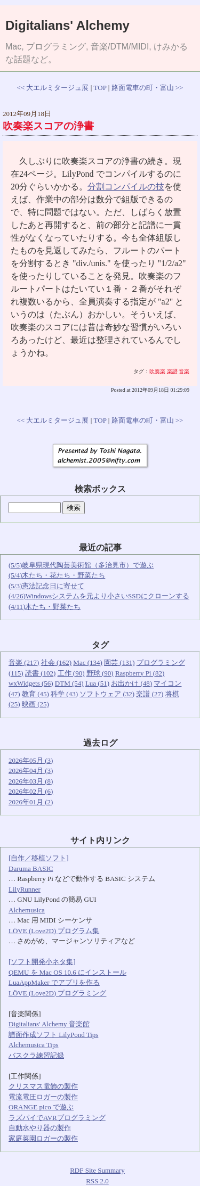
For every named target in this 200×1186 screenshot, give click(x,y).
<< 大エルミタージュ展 (53, 88)
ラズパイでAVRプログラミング (57, 1118)
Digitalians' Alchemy (67, 25)
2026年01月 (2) (31, 802)
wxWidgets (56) (31, 683)
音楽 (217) (24, 662)
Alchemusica (27, 910)
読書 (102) (40, 673)
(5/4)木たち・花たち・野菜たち (57, 575)
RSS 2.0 (97, 1181)
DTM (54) (69, 683)
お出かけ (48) (131, 683)
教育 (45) (35, 694)
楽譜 (172, 371)
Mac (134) (87, 662)
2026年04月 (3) (31, 771)
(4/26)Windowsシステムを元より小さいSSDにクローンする (99, 596)
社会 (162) (56, 662)
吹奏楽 (157, 371)
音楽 (184, 371)
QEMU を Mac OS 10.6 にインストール (67, 972)
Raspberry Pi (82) (139, 673)
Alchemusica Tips (34, 1045)
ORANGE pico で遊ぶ (41, 1107)
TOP (100, 88)
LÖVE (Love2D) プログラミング (57, 993)
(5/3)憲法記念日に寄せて (46, 586)
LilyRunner (25, 889)
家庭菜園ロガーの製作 (43, 1138)
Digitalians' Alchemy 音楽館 (49, 1024)
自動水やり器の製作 (40, 1128)
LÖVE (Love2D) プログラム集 (54, 931)
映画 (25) (35, 704)
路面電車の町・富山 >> (147, 88)
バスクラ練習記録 (36, 1055)
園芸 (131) (119, 662)
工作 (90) (71, 673)
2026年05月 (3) (31, 760)
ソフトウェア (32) (106, 694)
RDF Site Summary (97, 1170)
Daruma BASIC (31, 868)
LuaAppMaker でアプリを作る (54, 982)
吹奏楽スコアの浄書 (48, 125)
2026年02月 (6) (31, 791)
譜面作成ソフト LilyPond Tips (53, 1035)
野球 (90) (100, 673)
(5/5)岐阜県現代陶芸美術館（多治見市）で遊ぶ (81, 565)
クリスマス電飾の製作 (43, 1086)
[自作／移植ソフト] (39, 858)
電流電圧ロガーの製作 (43, 1097)
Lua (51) (97, 683)
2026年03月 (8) (31, 781)
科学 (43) (64, 694)
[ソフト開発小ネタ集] (42, 962)
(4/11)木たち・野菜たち (45, 607)
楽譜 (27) (149, 694)
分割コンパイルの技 (125, 186)
